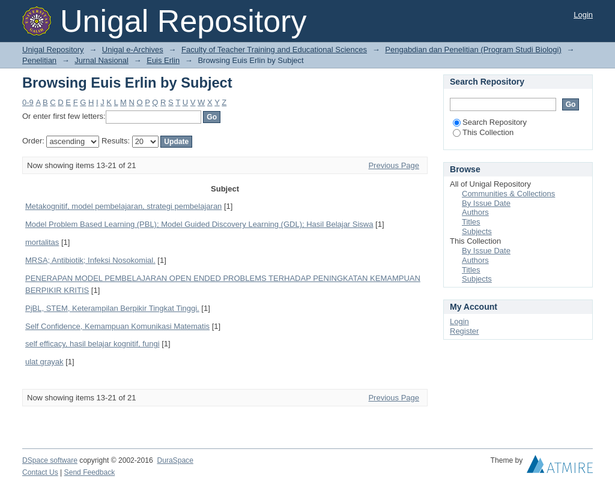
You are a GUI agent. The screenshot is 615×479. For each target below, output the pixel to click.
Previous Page (393, 165)
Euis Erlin (163, 60)
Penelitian (39, 60)
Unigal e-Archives (132, 49)
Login (583, 14)
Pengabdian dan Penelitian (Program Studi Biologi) (473, 49)
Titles (471, 221)
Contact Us (40, 472)
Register (464, 331)
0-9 (28, 102)
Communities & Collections (508, 193)
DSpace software (49, 460)
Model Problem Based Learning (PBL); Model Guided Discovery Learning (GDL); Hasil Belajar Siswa (199, 224)
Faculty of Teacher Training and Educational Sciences (274, 49)
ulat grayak (44, 361)
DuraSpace (175, 460)
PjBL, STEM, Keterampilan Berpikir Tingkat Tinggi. (112, 308)
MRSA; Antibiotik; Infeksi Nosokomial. (90, 260)
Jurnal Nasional (101, 60)
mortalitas (42, 242)
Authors (475, 212)
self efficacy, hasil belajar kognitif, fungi (92, 343)
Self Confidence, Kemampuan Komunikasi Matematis (117, 326)
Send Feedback (89, 472)
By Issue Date (486, 203)
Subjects (477, 231)
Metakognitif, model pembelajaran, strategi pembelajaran (123, 206)
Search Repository (490, 122)
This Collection (483, 132)
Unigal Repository (53, 49)
